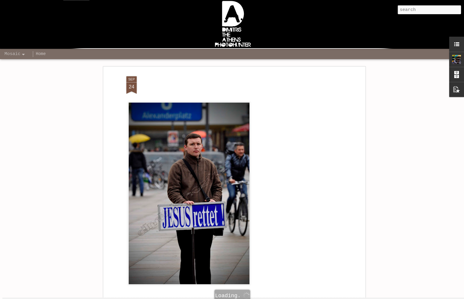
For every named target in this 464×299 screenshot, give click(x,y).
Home (41, 53)
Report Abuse (324, 295)
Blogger (305, 295)
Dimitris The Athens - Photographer (271, 270)
